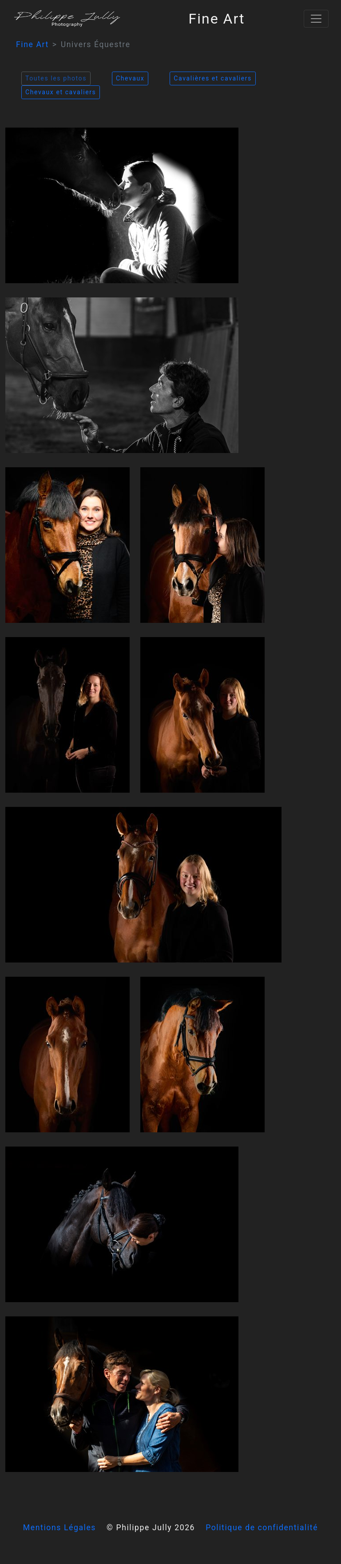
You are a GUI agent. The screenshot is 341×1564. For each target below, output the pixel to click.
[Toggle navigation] (316, 19)
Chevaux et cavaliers (60, 92)
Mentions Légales (59, 1527)
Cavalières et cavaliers (213, 78)
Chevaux (130, 78)
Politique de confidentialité (262, 1527)
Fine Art (32, 44)
